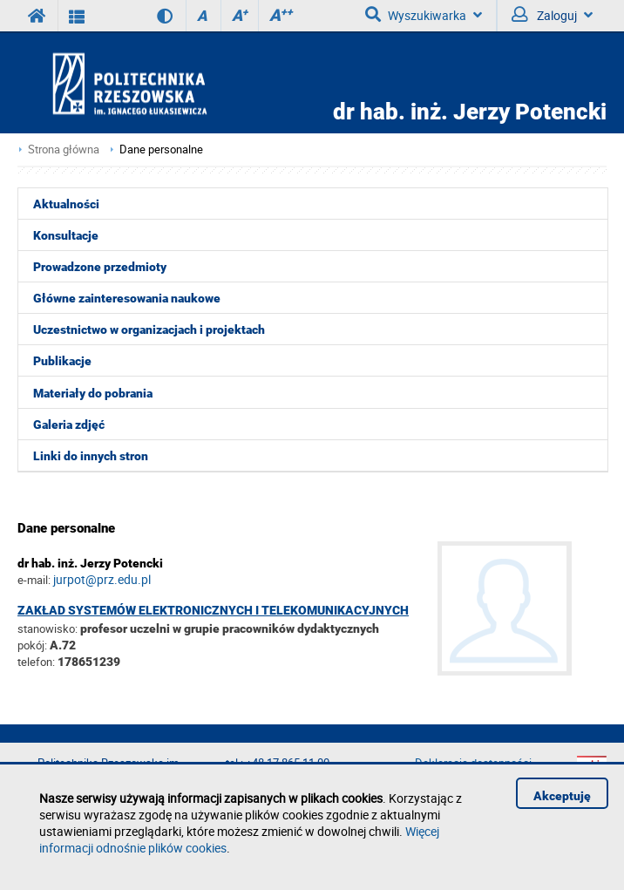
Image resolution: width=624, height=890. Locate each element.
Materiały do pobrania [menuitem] (93, 393)
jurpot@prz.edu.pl (102, 579)
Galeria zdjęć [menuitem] (69, 424)
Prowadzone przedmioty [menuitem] (99, 267)
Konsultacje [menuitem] (65, 235)
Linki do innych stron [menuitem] (90, 456)
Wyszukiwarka (423, 15)
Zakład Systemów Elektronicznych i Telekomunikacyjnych (213, 610)
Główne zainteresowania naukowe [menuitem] (126, 298)
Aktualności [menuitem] (66, 204)
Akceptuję (562, 796)
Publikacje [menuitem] (62, 361)
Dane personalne (161, 149)
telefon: (36, 661)
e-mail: (34, 580)
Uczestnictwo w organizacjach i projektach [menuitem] (149, 329)
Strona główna (63, 149)
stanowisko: (47, 628)
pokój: (33, 645)
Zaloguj (552, 15)
